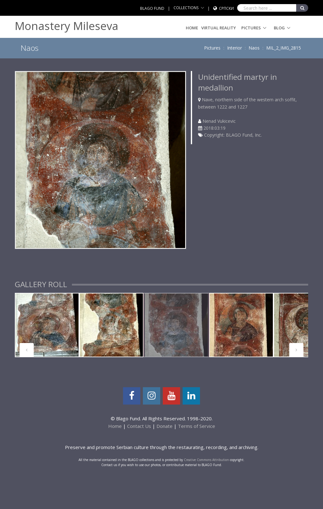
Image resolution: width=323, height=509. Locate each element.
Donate (164, 426)
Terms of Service (196, 426)
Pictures (251, 28)
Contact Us (139, 426)
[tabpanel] (47, 325)
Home (192, 28)
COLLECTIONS (186, 7)
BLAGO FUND (152, 8)
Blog (279, 28)
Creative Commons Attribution (206, 460)
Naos (254, 48)
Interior (234, 48)
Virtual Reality (218, 28)
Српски (226, 8)
